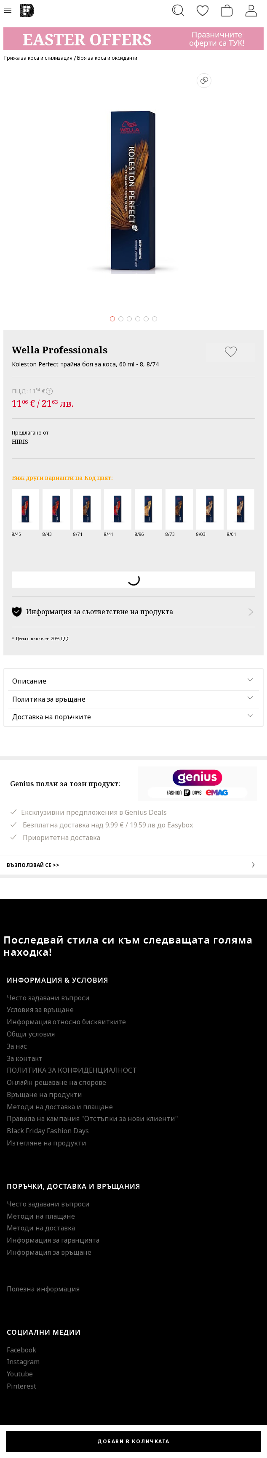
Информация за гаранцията (53, 1240)
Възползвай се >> (133, 865)
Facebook (21, 1350)
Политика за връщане (48, 699)
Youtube (20, 1373)
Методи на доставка (41, 1228)
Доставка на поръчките (51, 716)
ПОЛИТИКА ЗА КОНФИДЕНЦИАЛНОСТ (72, 1070)
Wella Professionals (59, 349)
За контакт (25, 1058)
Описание (29, 681)
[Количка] (227, 10)
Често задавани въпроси (48, 997)
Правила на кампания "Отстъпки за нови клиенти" (92, 1118)
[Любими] (202, 10)
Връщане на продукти (44, 1094)
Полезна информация (43, 1289)
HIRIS (20, 441)
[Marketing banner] (133, 35)
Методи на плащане (41, 1216)
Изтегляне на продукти (46, 1143)
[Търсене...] (178, 10)
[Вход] (251, 10)
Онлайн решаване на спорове (56, 1082)
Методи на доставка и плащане (60, 1106)
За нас (17, 1046)
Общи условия (31, 1034)
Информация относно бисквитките (66, 1021)
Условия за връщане (40, 1009)
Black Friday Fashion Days (48, 1130)
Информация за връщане (49, 1252)
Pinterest (21, 1386)
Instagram (23, 1361)
